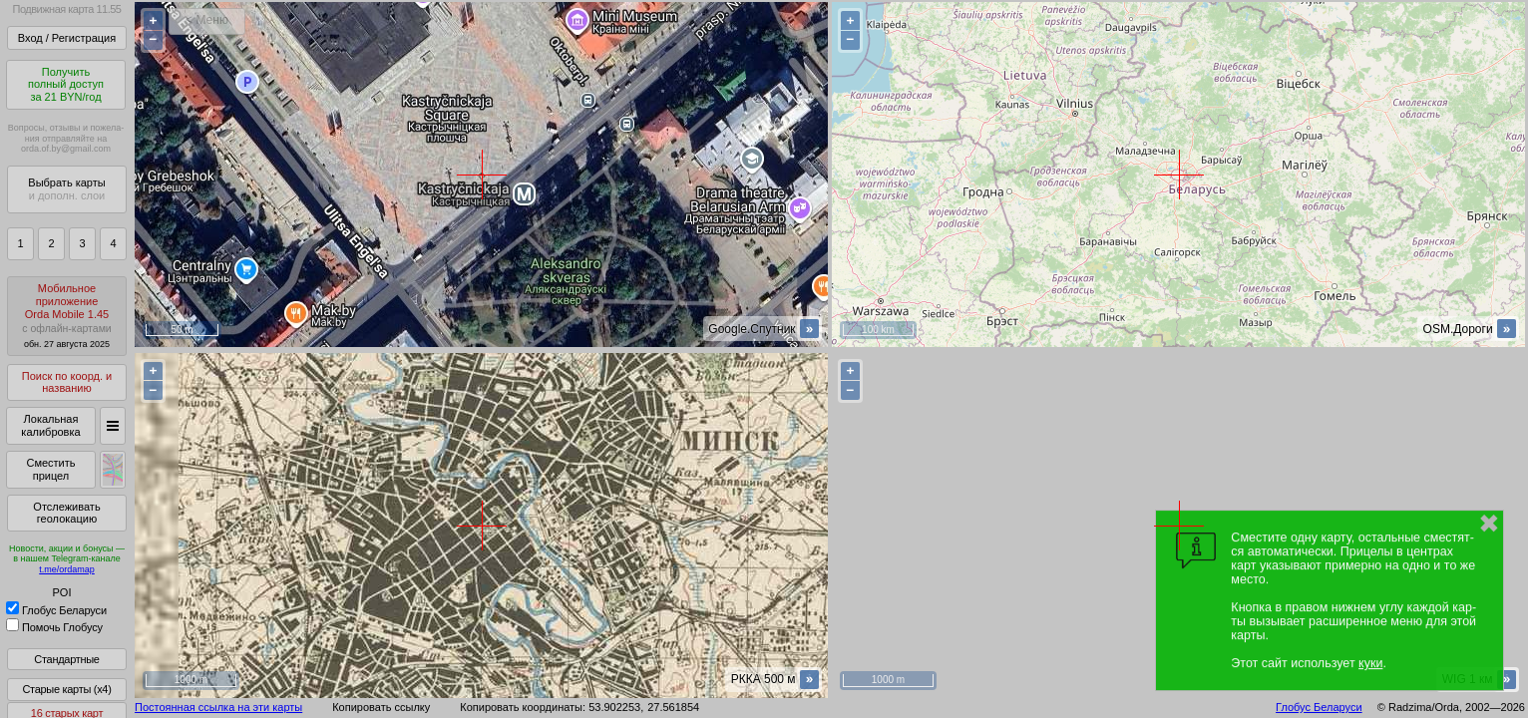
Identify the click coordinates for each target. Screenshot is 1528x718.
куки (1370, 663)
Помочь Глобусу (54, 627)
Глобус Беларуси (56, 610)
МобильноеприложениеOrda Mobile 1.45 (67, 315)
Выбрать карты (66, 189)
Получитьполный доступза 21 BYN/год (66, 84)
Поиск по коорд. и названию (67, 382)
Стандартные (66, 659)
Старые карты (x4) (66, 689)
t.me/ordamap (67, 569)
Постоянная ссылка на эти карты (218, 707)
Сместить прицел (50, 469)
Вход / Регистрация (67, 38)
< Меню (207, 20)
